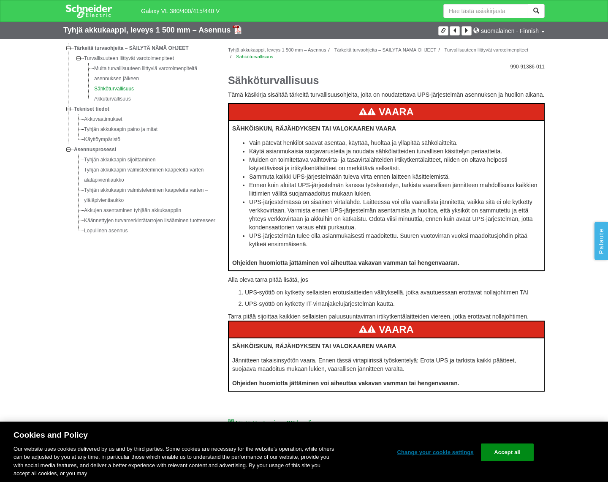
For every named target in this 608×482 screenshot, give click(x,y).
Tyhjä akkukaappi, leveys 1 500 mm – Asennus (148, 30)
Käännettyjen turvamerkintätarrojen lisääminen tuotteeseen (150, 220)
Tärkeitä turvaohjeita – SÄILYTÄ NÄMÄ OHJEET (131, 48)
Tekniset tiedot (91, 109)
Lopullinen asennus (106, 231)
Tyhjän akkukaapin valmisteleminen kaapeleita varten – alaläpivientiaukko (146, 175)
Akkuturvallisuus (112, 99)
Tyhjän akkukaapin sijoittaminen (119, 160)
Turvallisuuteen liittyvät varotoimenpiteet (129, 58)
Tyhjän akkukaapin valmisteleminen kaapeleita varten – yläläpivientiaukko (146, 195)
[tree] (139, 139)
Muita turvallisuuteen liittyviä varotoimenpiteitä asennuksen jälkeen (145, 73)
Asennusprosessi (95, 149)
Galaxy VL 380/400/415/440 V (180, 11)
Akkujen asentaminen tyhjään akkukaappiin (132, 210)
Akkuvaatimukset (103, 119)
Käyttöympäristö (102, 139)
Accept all (507, 452)
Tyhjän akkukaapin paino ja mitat (120, 129)
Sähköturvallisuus (114, 89)
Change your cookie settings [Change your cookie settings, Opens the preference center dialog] (435, 452)
